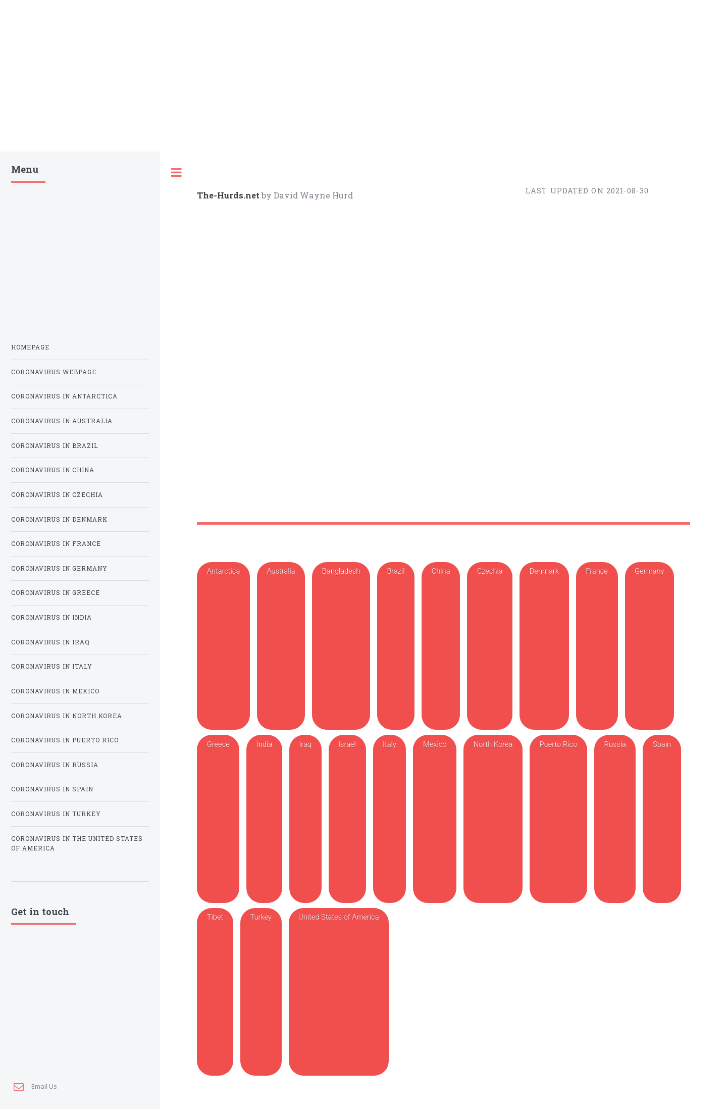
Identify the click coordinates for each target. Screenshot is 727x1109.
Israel (347, 140)
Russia (615, 140)
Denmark (544, 116)
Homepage (30, 44)
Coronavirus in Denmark (59, 216)
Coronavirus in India (51, 314)
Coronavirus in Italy (51, 363)
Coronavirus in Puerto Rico (65, 437)
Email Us (44, 631)
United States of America (338, 164)
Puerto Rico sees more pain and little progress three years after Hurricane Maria (389, 563)
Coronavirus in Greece (55, 289)
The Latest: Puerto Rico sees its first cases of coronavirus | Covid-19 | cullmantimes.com (404, 602)
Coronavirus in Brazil (54, 142)
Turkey (261, 164)
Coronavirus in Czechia (57, 191)
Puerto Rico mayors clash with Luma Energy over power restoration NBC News (387, 1010)
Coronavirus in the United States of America (77, 540)
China (441, 116)
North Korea (493, 140)
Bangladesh (341, 116)
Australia (281, 116)
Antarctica (223, 116)
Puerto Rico (559, 140)
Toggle (176, 21)
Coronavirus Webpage (53, 69)
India (264, 140)
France (597, 116)
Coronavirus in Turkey (56, 511)
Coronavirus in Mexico (55, 388)
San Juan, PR (263, 905)
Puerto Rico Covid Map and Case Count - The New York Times (405, 454)
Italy (389, 140)
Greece (218, 140)
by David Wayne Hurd (275, 43)
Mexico (434, 140)
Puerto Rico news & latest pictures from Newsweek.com (337, 932)
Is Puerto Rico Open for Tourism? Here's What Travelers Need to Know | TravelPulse (397, 524)
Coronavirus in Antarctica (64, 93)
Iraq (305, 140)
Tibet (215, 164)
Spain (662, 140)
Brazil (395, 116)
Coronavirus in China (52, 167)
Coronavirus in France (56, 240)
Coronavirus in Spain (52, 486)
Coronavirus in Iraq (50, 339)
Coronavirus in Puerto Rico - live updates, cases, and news (397, 427)
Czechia (490, 116)
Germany (649, 116)
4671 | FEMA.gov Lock (291, 1050)
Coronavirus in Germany (59, 265)
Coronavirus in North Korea (66, 413)
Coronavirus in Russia (54, 462)
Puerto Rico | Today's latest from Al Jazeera (317, 972)
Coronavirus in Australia (62, 118)
